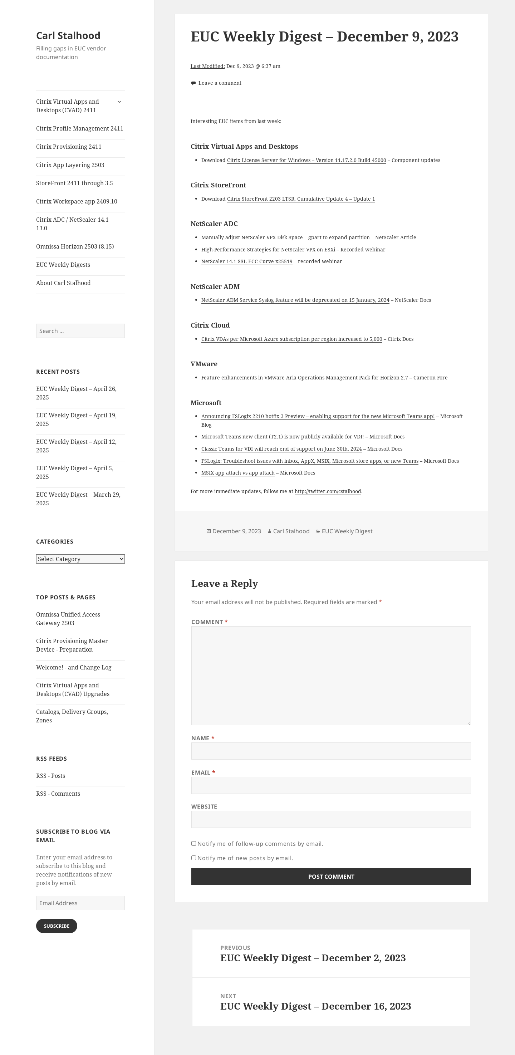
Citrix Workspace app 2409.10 (76, 201)
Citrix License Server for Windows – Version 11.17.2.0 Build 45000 (306, 160)
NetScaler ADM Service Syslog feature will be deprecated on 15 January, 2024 (295, 299)
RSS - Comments (58, 794)
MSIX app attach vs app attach (238, 472)
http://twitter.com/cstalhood (328, 491)
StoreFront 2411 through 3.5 (74, 183)
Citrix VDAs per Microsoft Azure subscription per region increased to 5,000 (291, 338)
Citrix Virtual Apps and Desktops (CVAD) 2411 (67, 106)
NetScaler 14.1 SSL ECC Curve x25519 (247, 261)
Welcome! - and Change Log (74, 667)
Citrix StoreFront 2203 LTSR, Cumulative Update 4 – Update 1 (301, 198)
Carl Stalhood (68, 35)
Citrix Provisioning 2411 (69, 147)
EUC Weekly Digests (63, 265)
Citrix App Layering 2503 (70, 165)
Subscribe (56, 926)
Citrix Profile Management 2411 (79, 128)
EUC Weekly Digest (347, 531)
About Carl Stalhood (63, 283)
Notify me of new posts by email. (245, 858)
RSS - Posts (50, 776)
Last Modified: (208, 66)
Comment (209, 622)
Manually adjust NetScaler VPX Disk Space (252, 237)
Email (203, 772)
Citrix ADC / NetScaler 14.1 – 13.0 (74, 224)
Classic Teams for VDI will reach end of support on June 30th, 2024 (281, 448)
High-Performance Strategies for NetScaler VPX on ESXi (268, 249)
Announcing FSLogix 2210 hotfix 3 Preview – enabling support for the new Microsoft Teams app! (318, 416)
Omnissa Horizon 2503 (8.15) (75, 246)
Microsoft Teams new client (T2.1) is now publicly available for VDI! (282, 436)
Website (204, 806)
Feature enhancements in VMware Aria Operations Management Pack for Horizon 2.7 (304, 377)
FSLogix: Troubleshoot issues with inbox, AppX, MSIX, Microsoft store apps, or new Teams (309, 460)
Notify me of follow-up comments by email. (260, 844)
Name (203, 738)
